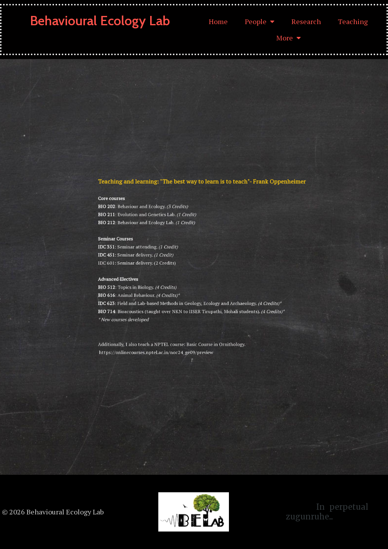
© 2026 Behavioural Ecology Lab (53, 511)
